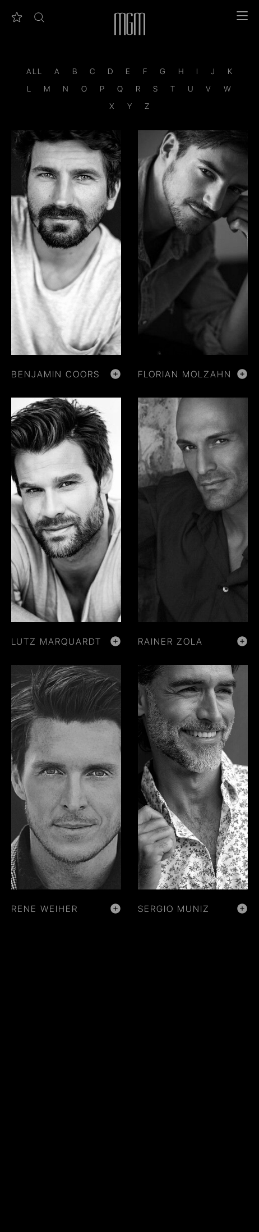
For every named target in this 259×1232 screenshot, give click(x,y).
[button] (39, 17)
